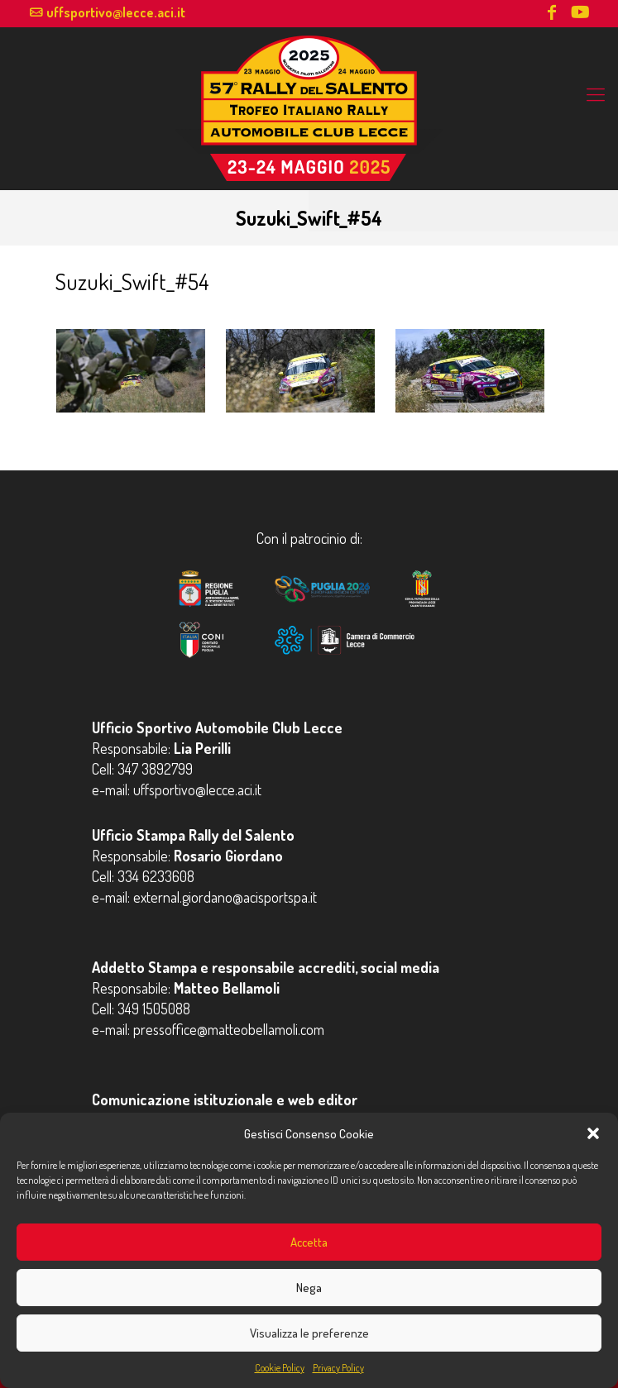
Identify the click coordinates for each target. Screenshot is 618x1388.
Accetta (309, 1242)
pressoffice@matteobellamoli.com (228, 1029)
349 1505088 (153, 1008)
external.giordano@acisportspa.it (225, 897)
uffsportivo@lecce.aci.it (115, 12)
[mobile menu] (596, 93)
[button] (593, 1133)
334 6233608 (155, 876)
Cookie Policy (279, 1368)
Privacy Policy (338, 1368)
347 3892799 (155, 769)
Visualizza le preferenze (309, 1333)
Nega (309, 1287)
